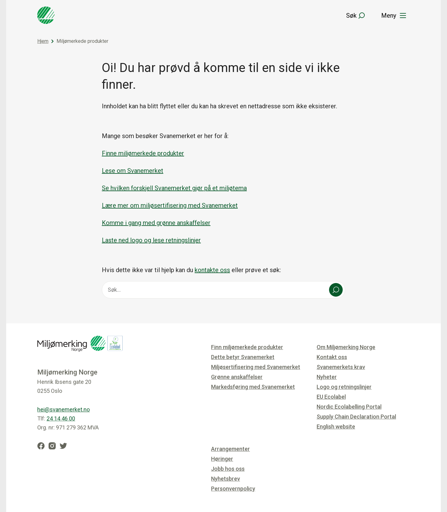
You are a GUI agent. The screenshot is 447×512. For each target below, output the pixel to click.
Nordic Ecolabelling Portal (349, 406)
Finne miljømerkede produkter (143, 153)
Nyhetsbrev (225, 478)
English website (336, 426)
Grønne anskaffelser (237, 377)
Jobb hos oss (228, 468)
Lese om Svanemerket (132, 170)
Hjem (42, 41)
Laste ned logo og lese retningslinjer (151, 240)
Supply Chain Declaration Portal (356, 416)
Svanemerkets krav (341, 367)
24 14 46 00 (61, 418)
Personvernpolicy (233, 488)
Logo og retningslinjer (344, 387)
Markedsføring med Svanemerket (253, 387)
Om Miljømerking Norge (346, 347)
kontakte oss (212, 270)
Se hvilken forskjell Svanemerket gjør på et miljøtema (174, 188)
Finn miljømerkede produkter (247, 347)
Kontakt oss (332, 357)
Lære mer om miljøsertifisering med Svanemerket (170, 205)
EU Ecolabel (331, 396)
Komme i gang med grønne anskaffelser (156, 223)
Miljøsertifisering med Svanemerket (255, 367)
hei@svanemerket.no (63, 409)
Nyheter (327, 377)
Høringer (222, 459)
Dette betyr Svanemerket (242, 357)
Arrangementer (230, 449)
